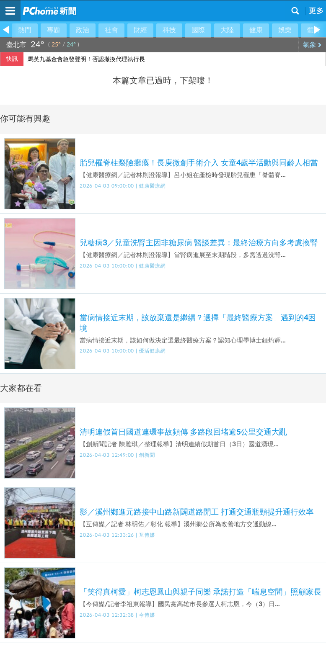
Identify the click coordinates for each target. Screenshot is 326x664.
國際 (198, 30)
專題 (53, 30)
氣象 (312, 44)
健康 (256, 30)
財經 (140, 30)
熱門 (24, 30)
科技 (169, 30)
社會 (111, 30)
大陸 (227, 30)
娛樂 (285, 30)
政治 (82, 30)
